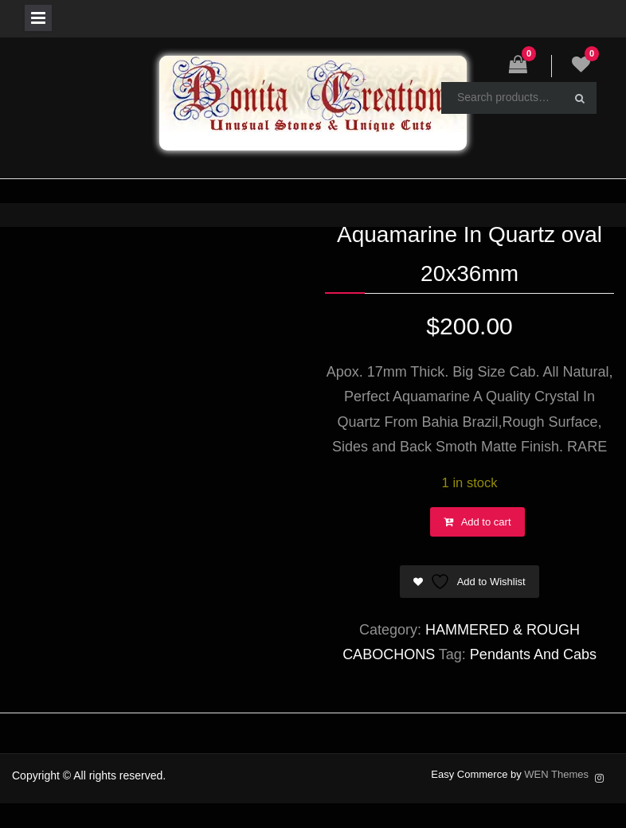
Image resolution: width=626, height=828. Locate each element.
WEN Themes (556, 774)
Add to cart (486, 522)
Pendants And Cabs (533, 654)
